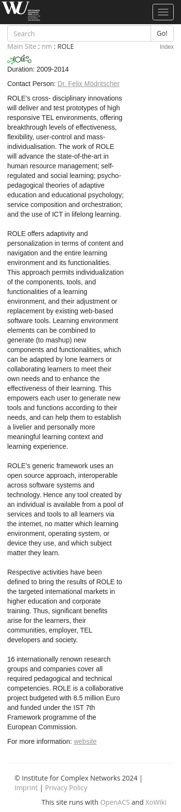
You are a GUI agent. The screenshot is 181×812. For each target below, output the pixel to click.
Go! (162, 33)
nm (47, 46)
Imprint (26, 787)
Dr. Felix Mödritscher (88, 84)
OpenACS (115, 802)
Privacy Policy (66, 787)
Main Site (21, 46)
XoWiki (156, 802)
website (85, 741)
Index (167, 47)
